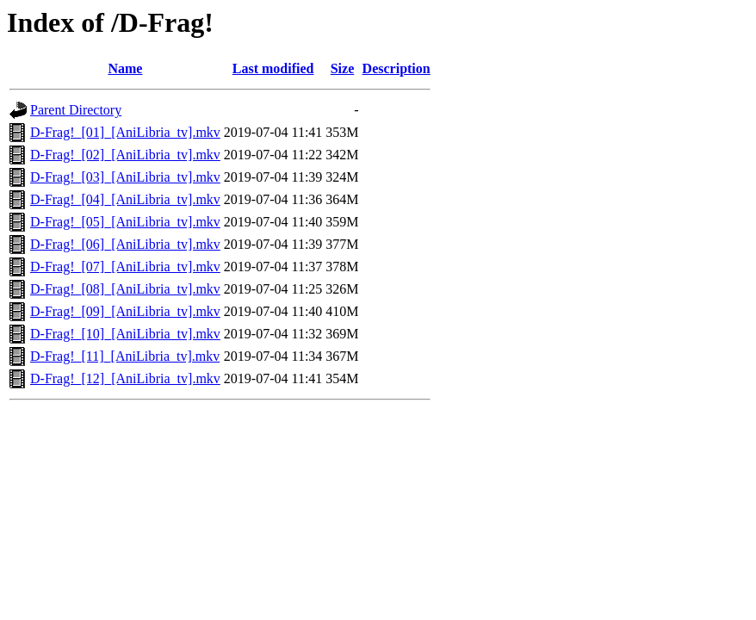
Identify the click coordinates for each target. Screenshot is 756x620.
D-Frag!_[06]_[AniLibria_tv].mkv (125, 244)
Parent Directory (75, 109)
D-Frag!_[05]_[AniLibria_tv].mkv (125, 221)
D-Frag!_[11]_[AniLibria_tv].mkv (125, 356)
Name (125, 68)
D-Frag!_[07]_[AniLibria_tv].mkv (125, 266)
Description (397, 68)
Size (343, 68)
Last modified (273, 68)
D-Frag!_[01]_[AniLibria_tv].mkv (125, 132)
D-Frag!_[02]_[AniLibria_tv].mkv (125, 154)
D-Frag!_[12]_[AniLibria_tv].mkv (125, 378)
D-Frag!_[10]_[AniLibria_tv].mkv (125, 333)
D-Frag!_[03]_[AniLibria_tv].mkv (125, 177)
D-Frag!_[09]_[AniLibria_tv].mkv (125, 311)
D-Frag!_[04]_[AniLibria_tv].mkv (125, 199)
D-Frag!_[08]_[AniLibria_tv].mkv (125, 289)
